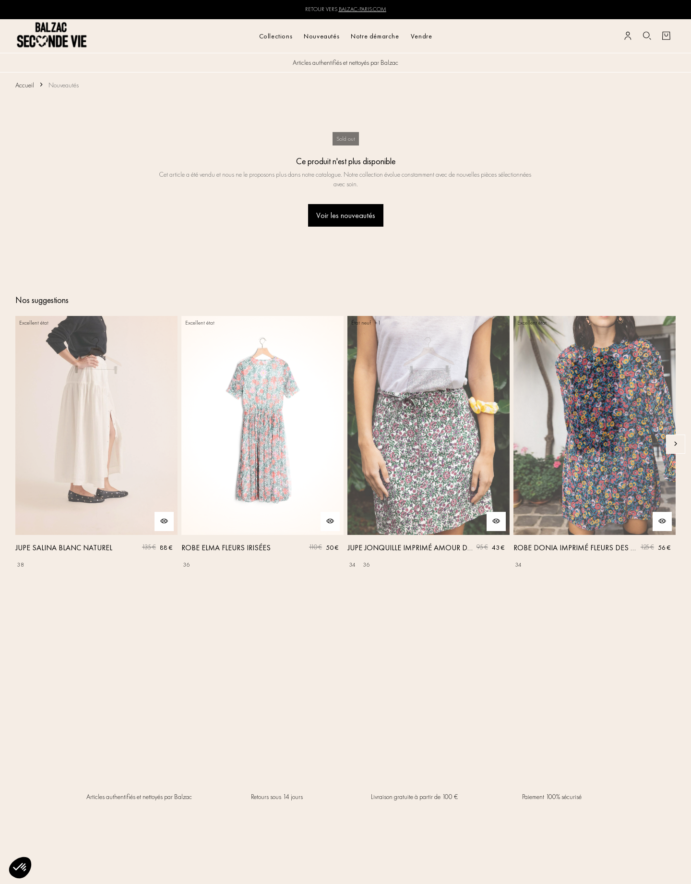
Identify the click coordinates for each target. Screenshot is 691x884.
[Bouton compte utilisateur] (627, 36)
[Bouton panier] (666, 36)
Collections (276, 36)
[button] (20, 867)
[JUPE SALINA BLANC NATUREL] (96, 444)
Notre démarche (375, 36)
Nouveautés (321, 36)
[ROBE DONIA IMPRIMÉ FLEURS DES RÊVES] (594, 444)
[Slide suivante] (675, 444)
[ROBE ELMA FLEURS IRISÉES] (262, 444)
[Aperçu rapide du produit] (164, 521)
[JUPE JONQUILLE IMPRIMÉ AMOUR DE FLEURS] (428, 444)
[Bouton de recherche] (646, 36)
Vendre (421, 36)
